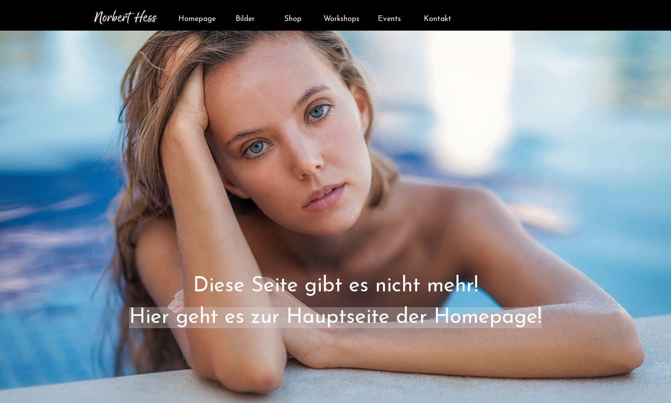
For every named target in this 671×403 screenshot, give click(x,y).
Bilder (245, 19)
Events (389, 19)
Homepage (197, 19)
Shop (293, 19)
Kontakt (437, 19)
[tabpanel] (335, 223)
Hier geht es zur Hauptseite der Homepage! (335, 317)
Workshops (341, 19)
